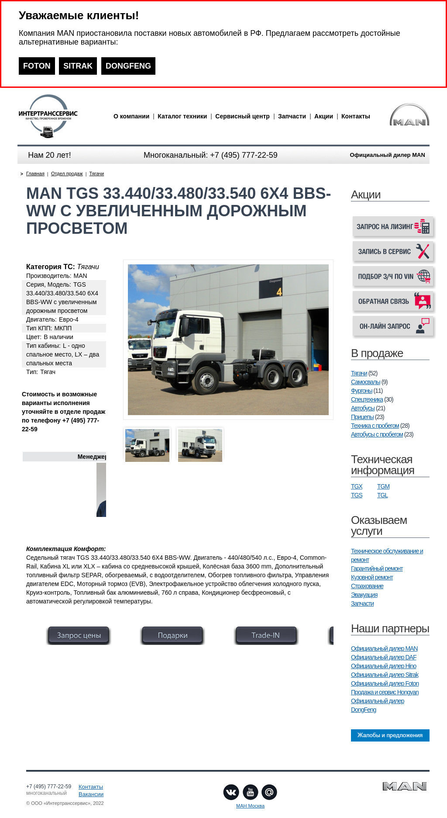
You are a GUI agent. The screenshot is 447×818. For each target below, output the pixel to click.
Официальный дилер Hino (383, 665)
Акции (323, 116)
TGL (382, 495)
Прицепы (362, 416)
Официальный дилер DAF (383, 657)
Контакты (355, 116)
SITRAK (78, 66)
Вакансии (91, 794)
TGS (356, 495)
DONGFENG (128, 66)
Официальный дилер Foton (385, 683)
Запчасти (292, 116)
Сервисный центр (242, 116)
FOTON (37, 66)
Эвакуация (364, 594)
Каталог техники (182, 116)
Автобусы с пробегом (377, 434)
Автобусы (363, 408)
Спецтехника (367, 399)
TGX (356, 486)
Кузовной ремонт (372, 577)
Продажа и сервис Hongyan (385, 692)
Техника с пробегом (375, 425)
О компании (131, 116)
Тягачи (359, 373)
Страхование (367, 585)
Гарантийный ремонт (377, 568)
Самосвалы (365, 381)
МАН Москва (250, 805)
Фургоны (361, 390)
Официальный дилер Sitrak (384, 674)
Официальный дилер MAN (384, 648)
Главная (35, 173)
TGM (383, 486)
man (63, 116)
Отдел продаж (67, 173)
